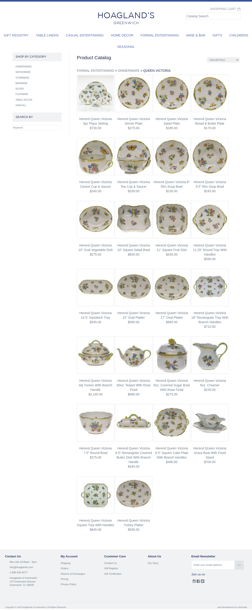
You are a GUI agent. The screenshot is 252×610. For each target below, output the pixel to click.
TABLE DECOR (24, 99)
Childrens (238, 35)
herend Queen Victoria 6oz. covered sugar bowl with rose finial (172, 385)
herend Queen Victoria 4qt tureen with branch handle (95, 385)
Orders (64, 568)
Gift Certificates (112, 573)
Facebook (198, 582)
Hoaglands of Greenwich (23, 578)
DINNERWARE (129, 70)
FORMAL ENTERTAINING (95, 70)
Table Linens (47, 35)
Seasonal (126, 47)
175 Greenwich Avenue (23, 581)
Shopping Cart (223, 9)
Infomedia (242, 607)
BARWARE (22, 83)
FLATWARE (22, 94)
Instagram (194, 582)
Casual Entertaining (85, 35)
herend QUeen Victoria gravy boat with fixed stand (209, 452)
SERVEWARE (23, 72)
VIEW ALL (21, 105)
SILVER (20, 88)
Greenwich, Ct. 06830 (22, 585)
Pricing (64, 579)
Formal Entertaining (159, 35)
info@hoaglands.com (21, 567)
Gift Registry (16, 35)
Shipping (65, 563)
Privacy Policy (68, 584)
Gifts (217, 35)
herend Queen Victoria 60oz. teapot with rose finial (134, 385)
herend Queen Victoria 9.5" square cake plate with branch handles (171, 452)
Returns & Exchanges (73, 573)
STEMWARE (22, 77)
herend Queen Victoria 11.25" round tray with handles (210, 249)
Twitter (202, 582)
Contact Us (110, 563)
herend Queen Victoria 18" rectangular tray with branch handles (210, 317)
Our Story (153, 563)
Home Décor (122, 35)
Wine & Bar (195, 35)
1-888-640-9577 (18, 572)
